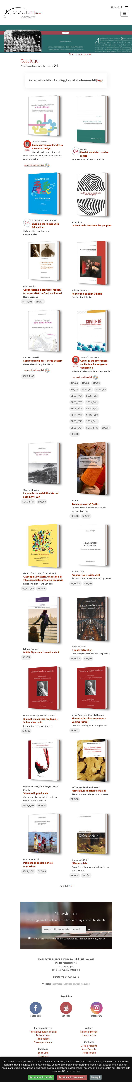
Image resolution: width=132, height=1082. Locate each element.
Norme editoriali (88, 1031)
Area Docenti (89, 1049)
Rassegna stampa (43, 1042)
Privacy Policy (97, 938)
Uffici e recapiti (89, 1045)
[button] (10, 38)
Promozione (43, 1038)
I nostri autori (89, 1035)
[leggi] (99, 80)
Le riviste (43, 1056)
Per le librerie (89, 1052)
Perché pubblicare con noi (43, 1031)
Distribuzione (43, 1035)
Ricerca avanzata (80, 54)
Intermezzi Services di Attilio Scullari (71, 983)
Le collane (43, 1052)
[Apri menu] (124, 13)
